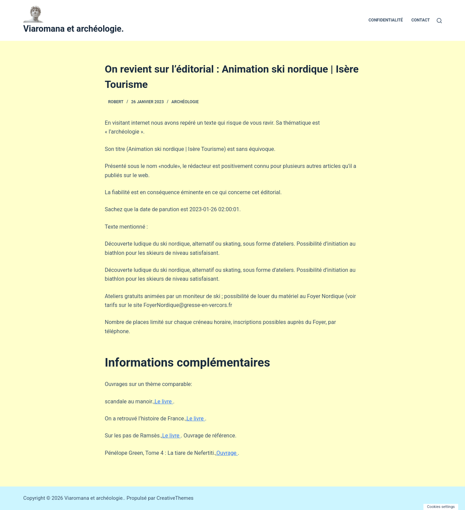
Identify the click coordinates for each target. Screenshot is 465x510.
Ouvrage (227, 453)
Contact (420, 20)
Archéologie (185, 101)
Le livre (164, 401)
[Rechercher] (439, 20)
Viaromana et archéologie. (73, 29)
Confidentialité (386, 20)
